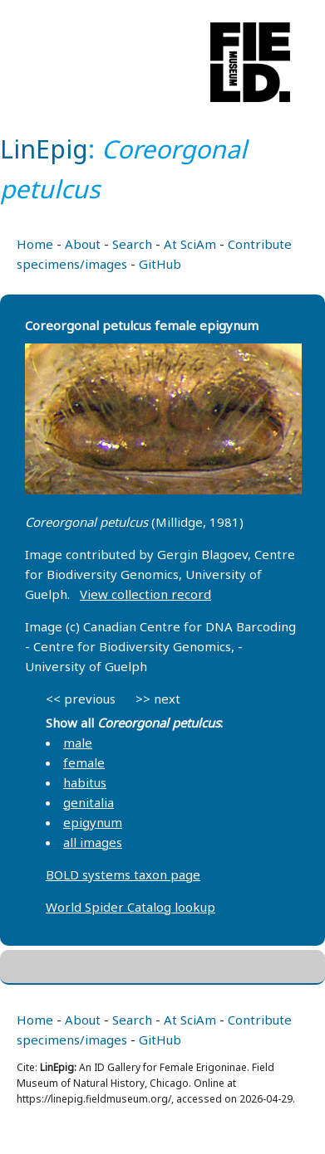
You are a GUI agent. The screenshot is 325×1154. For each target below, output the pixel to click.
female (84, 762)
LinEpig (44, 149)
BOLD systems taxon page (123, 874)
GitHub (160, 264)
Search (132, 244)
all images (92, 842)
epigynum (92, 822)
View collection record (145, 594)
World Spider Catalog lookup (130, 906)
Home (35, 244)
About (83, 244)
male (77, 742)
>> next (157, 698)
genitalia (88, 802)
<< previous (81, 698)
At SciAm (190, 244)
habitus (84, 782)
